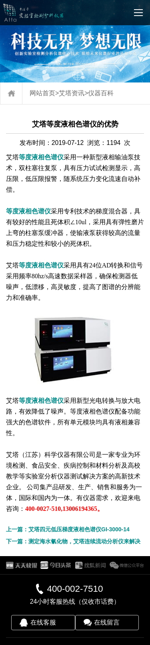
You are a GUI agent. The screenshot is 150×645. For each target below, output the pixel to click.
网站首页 (42, 93)
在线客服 (43, 622)
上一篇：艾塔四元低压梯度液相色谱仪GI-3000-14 (68, 529)
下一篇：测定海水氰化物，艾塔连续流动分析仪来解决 (73, 541)
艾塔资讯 (71, 93)
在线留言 (107, 622)
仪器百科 (101, 93)
